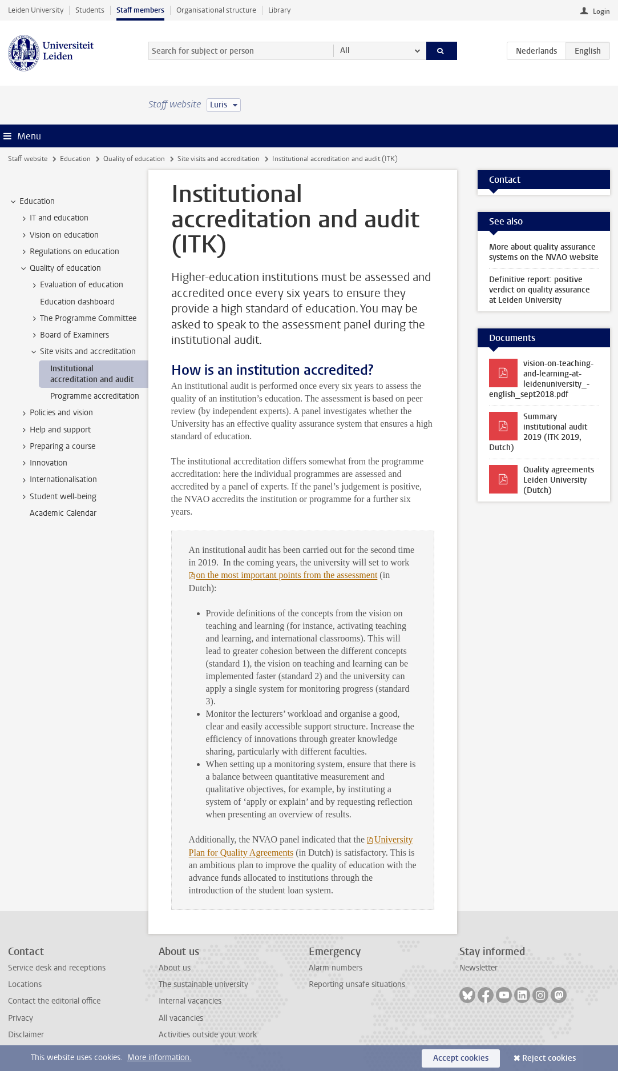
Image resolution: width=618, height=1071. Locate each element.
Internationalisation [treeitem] (58, 480)
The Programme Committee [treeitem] (82, 318)
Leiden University (35, 10)
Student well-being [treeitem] (57, 497)
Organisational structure (216, 10)
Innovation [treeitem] (43, 463)
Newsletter (478, 967)
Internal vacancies (190, 1001)
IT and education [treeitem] (53, 218)
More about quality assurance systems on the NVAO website (544, 252)
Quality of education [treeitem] (60, 268)
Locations (25, 984)
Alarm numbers (335, 967)
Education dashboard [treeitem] (77, 301)
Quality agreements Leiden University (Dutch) (558, 480)
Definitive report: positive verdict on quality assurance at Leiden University (539, 290)
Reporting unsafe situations (357, 984)
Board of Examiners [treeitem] (69, 335)
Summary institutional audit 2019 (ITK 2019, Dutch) (538, 432)
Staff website (27, 158)
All (345, 50)
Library (279, 10)
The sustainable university (203, 984)
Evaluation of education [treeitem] (76, 285)
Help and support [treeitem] (55, 430)
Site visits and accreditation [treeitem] (82, 352)
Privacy (20, 1018)
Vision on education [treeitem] (59, 235)
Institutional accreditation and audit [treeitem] (92, 374)
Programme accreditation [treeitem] (94, 396)
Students (89, 10)
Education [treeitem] (32, 201)
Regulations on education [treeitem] (69, 252)
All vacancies (181, 1018)
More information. (159, 1057)
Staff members (140, 10)
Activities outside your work (208, 1034)
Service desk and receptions (57, 967)
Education (75, 158)
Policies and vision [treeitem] (56, 413)
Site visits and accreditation (218, 158)
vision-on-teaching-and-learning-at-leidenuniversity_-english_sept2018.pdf (541, 379)
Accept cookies (460, 1058)
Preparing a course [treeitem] (57, 446)
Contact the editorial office (54, 1001)
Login (601, 11)
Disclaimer (26, 1034)
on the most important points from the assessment (287, 575)
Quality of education (134, 158)
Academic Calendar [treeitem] (63, 513)
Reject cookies (549, 1058)
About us (175, 967)
